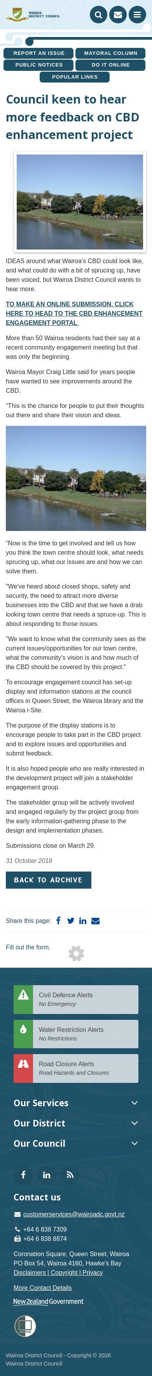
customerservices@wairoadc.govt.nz (74, 1214)
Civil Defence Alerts (86, 1000)
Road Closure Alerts (86, 1069)
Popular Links (75, 77)
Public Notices (39, 65)
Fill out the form (27, 947)
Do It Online (111, 65)
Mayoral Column (111, 53)
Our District (39, 1123)
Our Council (39, 1143)
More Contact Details (43, 1288)
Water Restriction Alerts (86, 1034)
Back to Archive (48, 880)
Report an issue (39, 53)
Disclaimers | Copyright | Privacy (58, 1272)
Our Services (41, 1103)
